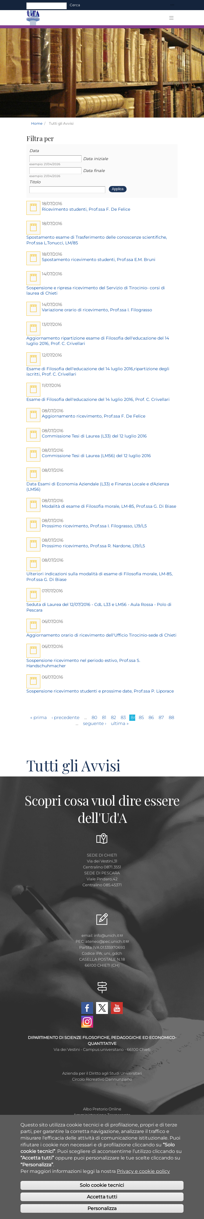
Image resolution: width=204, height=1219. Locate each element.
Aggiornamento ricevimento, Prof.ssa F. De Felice (93, 416)
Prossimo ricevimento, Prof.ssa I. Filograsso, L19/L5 (94, 526)
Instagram (87, 1022)
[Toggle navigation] (172, 5)
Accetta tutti (102, 1197)
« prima (38, 717)
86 (151, 717)
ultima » (120, 723)
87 (161, 717)
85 (141, 717)
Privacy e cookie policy (143, 1171)
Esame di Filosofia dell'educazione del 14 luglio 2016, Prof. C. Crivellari (98, 399)
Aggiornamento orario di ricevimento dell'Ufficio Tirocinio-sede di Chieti (101, 635)
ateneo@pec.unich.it (107, 941)
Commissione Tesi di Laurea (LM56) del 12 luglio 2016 (96, 455)
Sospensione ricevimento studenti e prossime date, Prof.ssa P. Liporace (100, 691)
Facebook (87, 1008)
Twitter (102, 1008)
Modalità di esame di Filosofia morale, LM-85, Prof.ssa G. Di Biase (109, 506)
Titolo (34, 181)
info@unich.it (108, 935)
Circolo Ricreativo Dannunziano (102, 1079)
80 (94, 717)
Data (34, 150)
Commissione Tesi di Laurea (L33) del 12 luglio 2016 (94, 436)
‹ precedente (65, 717)
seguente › (94, 723)
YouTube (116, 1008)
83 (123, 717)
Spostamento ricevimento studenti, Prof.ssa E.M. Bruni (98, 259)
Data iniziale (95, 158)
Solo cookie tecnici (102, 1185)
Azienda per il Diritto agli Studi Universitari (102, 1073)
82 (113, 717)
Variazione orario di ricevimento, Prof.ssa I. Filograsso (97, 309)
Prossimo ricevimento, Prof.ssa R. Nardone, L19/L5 (93, 545)
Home (36, 123)
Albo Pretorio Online (102, 1109)
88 (171, 717)
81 (104, 717)
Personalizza (102, 1208)
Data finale (94, 170)
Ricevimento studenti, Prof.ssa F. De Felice (86, 209)
